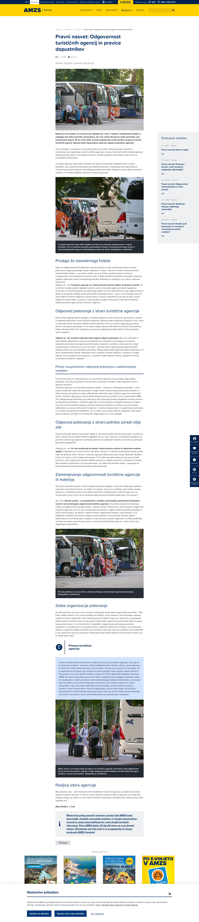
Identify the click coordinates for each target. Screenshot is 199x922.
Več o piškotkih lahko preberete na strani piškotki (117, 905)
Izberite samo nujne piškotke (70, 913)
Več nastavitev (97, 913)
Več (162, 153)
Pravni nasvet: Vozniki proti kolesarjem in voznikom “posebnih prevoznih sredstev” (174, 227)
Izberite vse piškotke (39, 913)
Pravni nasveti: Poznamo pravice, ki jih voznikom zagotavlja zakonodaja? (172, 167)
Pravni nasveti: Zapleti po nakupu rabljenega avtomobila (173, 206)
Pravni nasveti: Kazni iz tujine (175, 149)
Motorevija (60, 30)
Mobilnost (70, 30)
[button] (173, 10)
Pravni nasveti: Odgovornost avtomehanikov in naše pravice (174, 187)
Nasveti (79, 30)
